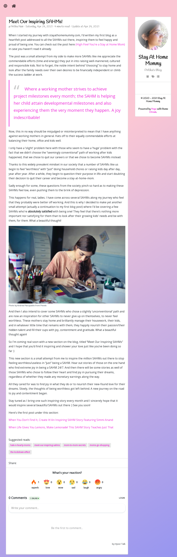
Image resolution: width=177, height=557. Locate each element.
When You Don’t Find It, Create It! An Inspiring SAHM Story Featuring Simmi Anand (61, 420)
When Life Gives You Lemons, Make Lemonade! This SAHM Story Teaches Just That (61, 427)
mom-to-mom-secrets (75, 445)
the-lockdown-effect (20, 452)
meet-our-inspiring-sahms (47, 445)
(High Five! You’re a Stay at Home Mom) (100, 44)
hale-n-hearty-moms (20, 445)
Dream (152, 112)
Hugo (154, 109)
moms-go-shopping (99, 445)
